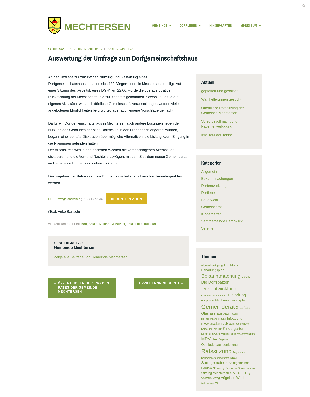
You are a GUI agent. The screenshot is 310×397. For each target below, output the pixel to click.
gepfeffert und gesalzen (219, 91)
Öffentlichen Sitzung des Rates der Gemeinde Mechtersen (83, 287)
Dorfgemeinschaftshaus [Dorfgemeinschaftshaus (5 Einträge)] (214, 295)
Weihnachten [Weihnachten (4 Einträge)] (207, 383)
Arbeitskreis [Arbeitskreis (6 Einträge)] (231, 265)
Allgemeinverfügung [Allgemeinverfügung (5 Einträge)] (212, 265)
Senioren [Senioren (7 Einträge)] (231, 368)
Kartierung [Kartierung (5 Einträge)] (207, 329)
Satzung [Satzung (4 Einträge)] (220, 368)
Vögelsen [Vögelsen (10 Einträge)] (228, 378)
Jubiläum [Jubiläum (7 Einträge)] (229, 323)
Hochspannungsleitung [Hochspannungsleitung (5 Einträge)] (213, 319)
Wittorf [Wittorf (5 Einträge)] (218, 383)
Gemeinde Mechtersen (86, 49)
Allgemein (209, 172)
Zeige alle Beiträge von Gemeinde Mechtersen (90, 257)
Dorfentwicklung (120, 49)
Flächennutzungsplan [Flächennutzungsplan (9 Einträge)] (231, 300)
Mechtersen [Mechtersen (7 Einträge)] (228, 333)
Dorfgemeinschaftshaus (107, 224)
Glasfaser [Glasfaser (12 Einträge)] (244, 307)
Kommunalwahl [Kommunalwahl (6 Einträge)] (210, 334)
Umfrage (150, 224)
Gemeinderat (211, 207)
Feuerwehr (209, 200)
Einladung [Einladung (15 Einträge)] (237, 295)
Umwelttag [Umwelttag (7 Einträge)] (244, 373)
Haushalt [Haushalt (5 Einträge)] (234, 313)
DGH (84, 224)
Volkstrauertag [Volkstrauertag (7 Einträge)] (210, 378)
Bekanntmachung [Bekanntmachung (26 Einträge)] (220, 276)
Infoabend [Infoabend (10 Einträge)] (234, 318)
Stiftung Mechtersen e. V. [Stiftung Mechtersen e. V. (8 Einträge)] (218, 373)
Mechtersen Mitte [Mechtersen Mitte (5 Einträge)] (246, 334)
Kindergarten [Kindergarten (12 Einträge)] (233, 328)
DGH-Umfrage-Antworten (75, 199)
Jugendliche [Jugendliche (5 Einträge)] (242, 323)
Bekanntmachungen (217, 179)
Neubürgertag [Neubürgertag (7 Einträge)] (220, 339)
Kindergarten (220, 25)
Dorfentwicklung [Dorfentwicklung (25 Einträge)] (218, 288)
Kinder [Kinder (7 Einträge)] (218, 328)
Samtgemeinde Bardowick (222, 221)
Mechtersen (97, 27)
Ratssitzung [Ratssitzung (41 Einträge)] (216, 351)
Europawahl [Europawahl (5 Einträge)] (207, 300)
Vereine (207, 228)
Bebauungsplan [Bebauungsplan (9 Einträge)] (212, 270)
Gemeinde (159, 25)
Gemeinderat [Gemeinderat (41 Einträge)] (218, 307)
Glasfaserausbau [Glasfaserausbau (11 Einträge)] (215, 313)
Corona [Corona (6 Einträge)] (245, 276)
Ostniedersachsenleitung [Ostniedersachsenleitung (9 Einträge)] (219, 345)
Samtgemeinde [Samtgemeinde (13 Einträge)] (214, 363)
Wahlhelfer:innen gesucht (221, 99)
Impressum (248, 25)
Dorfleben (188, 25)
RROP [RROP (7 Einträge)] (234, 357)
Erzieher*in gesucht (159, 283)
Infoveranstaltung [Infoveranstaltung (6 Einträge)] (211, 323)
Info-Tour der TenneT (217, 135)
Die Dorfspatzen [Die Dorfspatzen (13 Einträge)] (215, 282)
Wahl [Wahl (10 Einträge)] (240, 378)
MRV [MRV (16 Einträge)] (206, 339)
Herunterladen (126, 199)
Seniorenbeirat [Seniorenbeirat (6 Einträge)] (247, 368)
